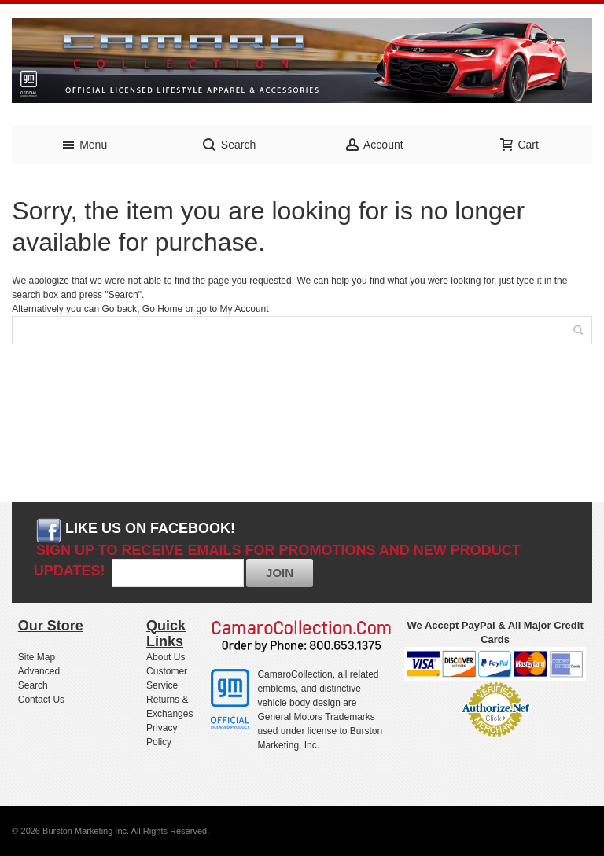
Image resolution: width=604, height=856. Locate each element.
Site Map (36, 657)
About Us (165, 657)
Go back (119, 308)
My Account (244, 308)
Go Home (162, 308)
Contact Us (41, 699)
